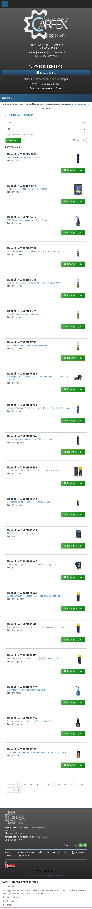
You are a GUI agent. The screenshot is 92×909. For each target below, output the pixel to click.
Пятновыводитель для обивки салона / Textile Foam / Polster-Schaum (38, 408)
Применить (13, 140)
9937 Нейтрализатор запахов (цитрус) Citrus (26, 314)
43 (53, 784)
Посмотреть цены (73, 170)
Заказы (44, 852)
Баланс (9, 852)
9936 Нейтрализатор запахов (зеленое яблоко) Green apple (33, 283)
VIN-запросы (60, 852)
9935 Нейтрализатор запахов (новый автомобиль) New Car (33, 251)
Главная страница (12, 115)
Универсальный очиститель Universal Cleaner (27, 189)
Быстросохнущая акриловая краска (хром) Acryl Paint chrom (33, 658)
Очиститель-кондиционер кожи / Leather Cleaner (29, 502)
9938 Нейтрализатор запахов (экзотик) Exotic (27, 345)
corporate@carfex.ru (46, 56)
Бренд (46, 122)
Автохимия (28, 115)
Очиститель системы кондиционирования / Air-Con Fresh (32, 470)
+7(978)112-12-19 (46, 66)
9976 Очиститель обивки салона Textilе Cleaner (28, 220)
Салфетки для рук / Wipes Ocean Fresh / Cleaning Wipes (31, 564)
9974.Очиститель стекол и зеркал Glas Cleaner (27, 690)
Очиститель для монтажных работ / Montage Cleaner (30, 439)
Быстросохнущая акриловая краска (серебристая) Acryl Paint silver (36, 627)
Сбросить (78, 140)
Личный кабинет (26, 852)
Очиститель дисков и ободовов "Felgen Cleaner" (28, 721)
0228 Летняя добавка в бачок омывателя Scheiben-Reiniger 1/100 (36, 752)
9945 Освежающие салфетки (20, 533)
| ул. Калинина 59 (47, 52)
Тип (46, 129)
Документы (78, 852)
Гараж (11, 855)
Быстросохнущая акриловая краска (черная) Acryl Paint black (34, 596)
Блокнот (24, 855)
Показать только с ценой (22, 134)
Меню (7, 97)
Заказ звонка (46, 72)
